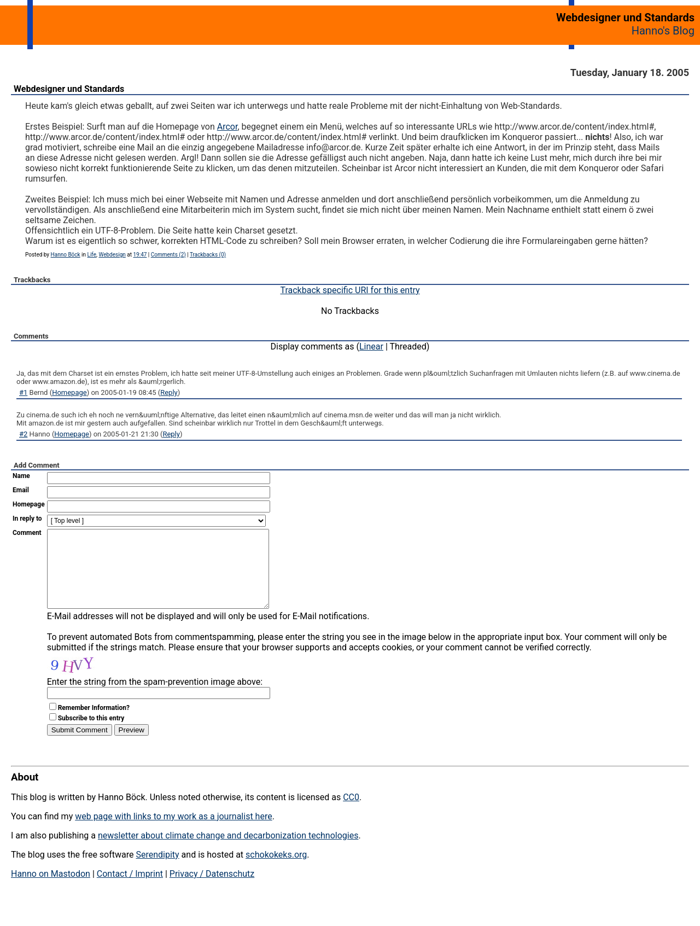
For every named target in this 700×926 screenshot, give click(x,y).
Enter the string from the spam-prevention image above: (154, 698)
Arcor (227, 126)
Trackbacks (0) (208, 255)
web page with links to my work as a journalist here (173, 833)
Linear (371, 346)
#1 (23, 392)
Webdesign (111, 255)
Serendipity (157, 871)
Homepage (69, 392)
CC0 (351, 813)
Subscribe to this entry (91, 734)
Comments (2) (168, 255)
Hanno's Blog (663, 30)
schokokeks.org (276, 871)
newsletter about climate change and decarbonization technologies (228, 852)
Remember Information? (94, 724)
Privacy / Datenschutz (212, 890)
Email (21, 490)
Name (21, 476)
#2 (23, 434)
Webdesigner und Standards (69, 89)
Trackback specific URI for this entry (349, 290)
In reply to (27, 518)
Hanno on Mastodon (50, 890)
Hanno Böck (65, 255)
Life (92, 255)
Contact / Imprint (130, 890)
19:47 (140, 255)
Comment (27, 533)
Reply (169, 392)
